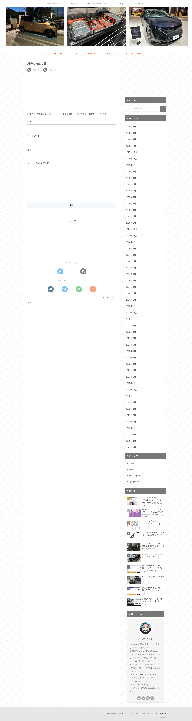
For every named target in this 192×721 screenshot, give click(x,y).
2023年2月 (131, 370)
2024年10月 (131, 242)
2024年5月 (131, 274)
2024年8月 (131, 255)
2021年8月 (131, 441)
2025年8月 (131, 178)
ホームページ (110, 713)
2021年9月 (131, 434)
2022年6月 (131, 421)
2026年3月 (131, 139)
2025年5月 (131, 197)
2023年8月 (131, 332)
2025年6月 (131, 191)
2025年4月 (131, 203)
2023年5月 (131, 351)
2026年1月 (131, 146)
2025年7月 (131, 184)
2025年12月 (131, 152)
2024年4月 (131, 280)
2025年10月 (131, 165)
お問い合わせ (152, 713)
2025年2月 (131, 216)
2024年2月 (131, 293)
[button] (163, 109)
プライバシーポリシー (136, 713)
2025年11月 (131, 158)
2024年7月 (131, 261)
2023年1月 (131, 377)
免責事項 (121, 713)
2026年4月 (131, 133)
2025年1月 (131, 223)
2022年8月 (131, 409)
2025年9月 (131, 171)
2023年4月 (131, 357)
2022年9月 (131, 402)
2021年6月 (131, 447)
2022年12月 (131, 383)
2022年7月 (131, 415)
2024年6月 (131, 268)
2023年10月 (131, 319)
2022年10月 (131, 396)
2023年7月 (131, 338)
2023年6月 (131, 345)
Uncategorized (135, 475)
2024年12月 (131, 229)
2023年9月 (131, 325)
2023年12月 (131, 306)
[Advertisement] (71, 91)
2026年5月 (131, 126)
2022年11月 (131, 389)
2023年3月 (131, 364)
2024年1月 (131, 300)
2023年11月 (131, 312)
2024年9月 (131, 248)
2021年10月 (131, 428)
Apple (131, 463)
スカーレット (145, 638)
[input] (145, 108)
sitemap (163, 713)
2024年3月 (131, 287)
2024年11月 (131, 235)
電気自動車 (134, 481)
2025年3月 (131, 210)
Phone (132, 469)
